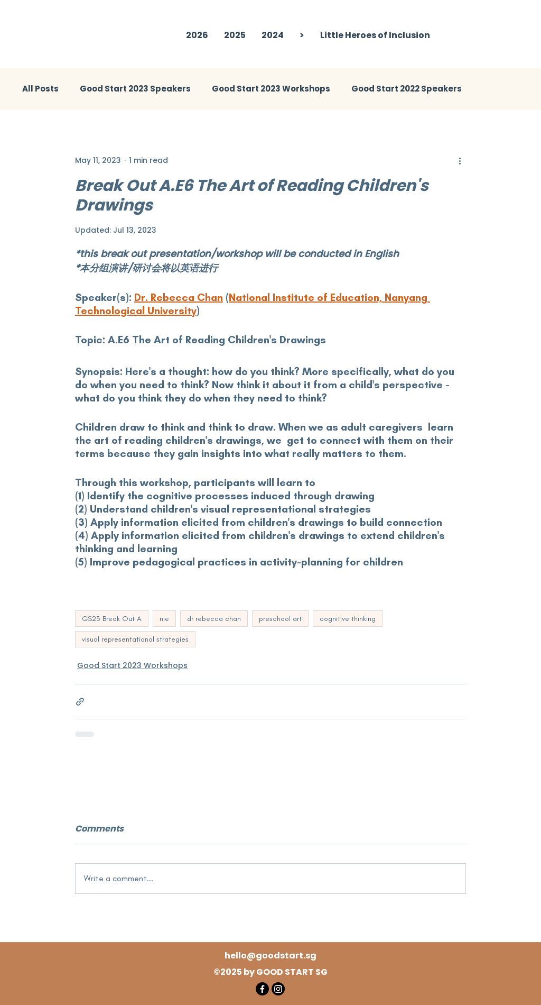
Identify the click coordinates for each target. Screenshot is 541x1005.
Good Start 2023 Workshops (271, 89)
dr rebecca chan (214, 618)
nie (164, 618)
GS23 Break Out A (112, 618)
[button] (235, 35)
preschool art (280, 618)
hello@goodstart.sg (270, 955)
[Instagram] (278, 988)
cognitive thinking (348, 618)
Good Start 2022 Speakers (406, 89)
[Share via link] (80, 702)
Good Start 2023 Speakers (135, 89)
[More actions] (459, 160)
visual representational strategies (135, 639)
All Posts (40, 89)
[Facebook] (262, 988)
